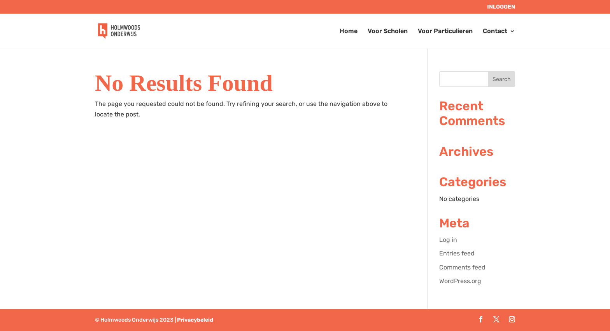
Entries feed (457, 253)
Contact (495, 31)
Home (349, 31)
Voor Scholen (388, 31)
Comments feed (462, 267)
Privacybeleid (195, 320)
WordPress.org (460, 281)
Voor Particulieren (445, 31)
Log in (448, 239)
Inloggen (501, 7)
